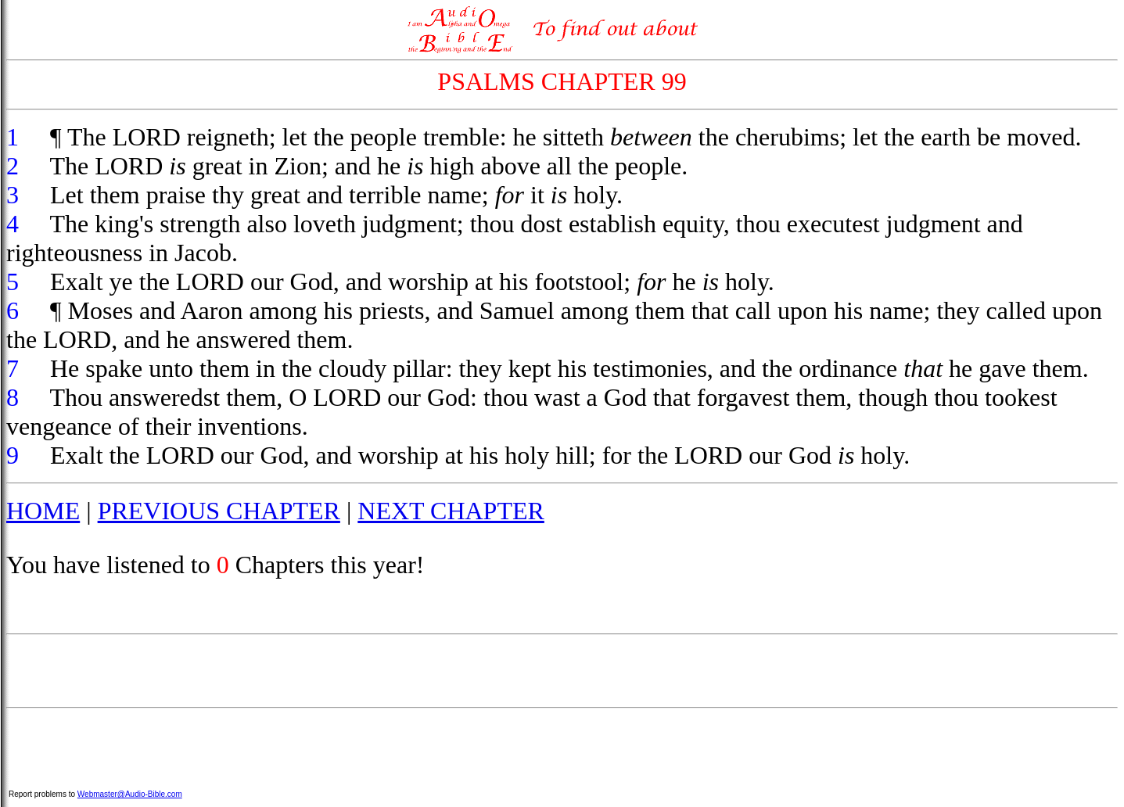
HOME (43, 511)
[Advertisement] (562, 670)
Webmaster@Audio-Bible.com (129, 794)
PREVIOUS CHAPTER (219, 511)
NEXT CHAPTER (450, 511)
